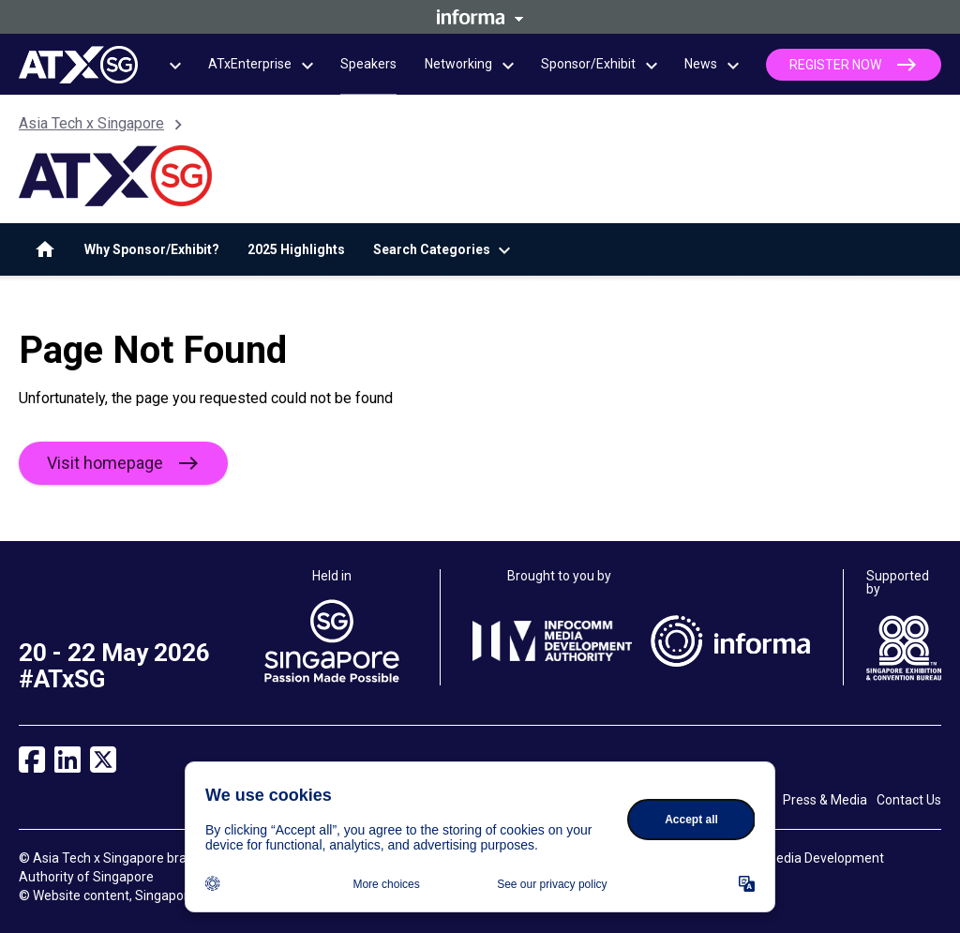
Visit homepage (105, 463)
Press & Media (825, 799)
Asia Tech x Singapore (91, 123)
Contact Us (909, 799)
